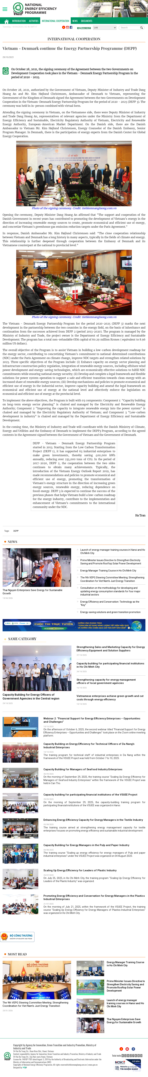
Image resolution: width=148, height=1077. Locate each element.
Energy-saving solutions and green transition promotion (110, 612)
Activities (33, 21)
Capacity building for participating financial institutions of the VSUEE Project (90, 794)
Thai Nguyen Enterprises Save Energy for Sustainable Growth (32, 592)
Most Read (17, 954)
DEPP (15, 531)
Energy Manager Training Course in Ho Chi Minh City (108, 570)
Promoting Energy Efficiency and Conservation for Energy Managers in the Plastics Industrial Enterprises (94, 897)
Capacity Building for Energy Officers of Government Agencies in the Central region (31, 696)
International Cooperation (55, 21)
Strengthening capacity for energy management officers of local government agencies (106, 681)
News (75, 21)
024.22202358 (84, 28)
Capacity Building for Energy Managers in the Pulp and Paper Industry (86, 845)
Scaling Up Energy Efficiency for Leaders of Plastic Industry (79, 870)
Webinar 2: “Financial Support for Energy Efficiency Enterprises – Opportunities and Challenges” (91, 720)
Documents (86, 21)
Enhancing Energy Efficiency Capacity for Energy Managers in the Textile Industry (93, 819)
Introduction (19, 21)
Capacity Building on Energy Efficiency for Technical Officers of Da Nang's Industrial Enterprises (88, 745)
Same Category (22, 639)
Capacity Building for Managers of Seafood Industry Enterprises (82, 769)
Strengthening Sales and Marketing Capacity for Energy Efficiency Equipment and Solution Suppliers (111, 649)
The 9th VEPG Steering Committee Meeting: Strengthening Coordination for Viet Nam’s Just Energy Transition (35, 1004)
